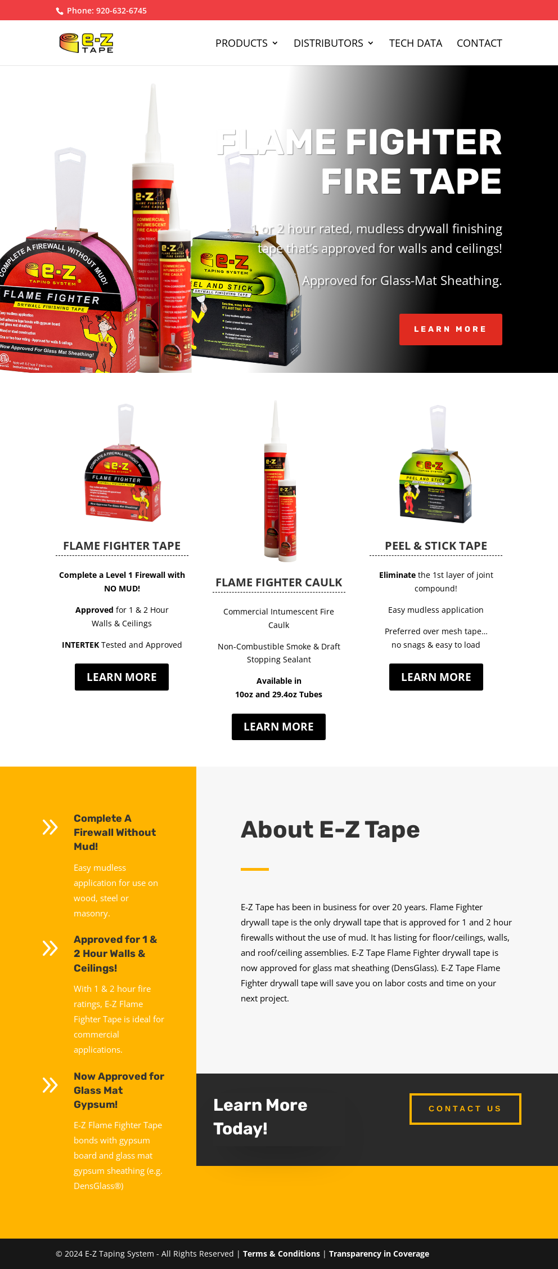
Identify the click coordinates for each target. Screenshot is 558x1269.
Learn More (451, 329)
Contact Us (465, 1108)
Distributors (328, 44)
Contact (479, 44)
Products (241, 44)
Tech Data (415, 44)
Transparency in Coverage (379, 1253)
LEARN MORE (122, 677)
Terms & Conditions (281, 1253)
